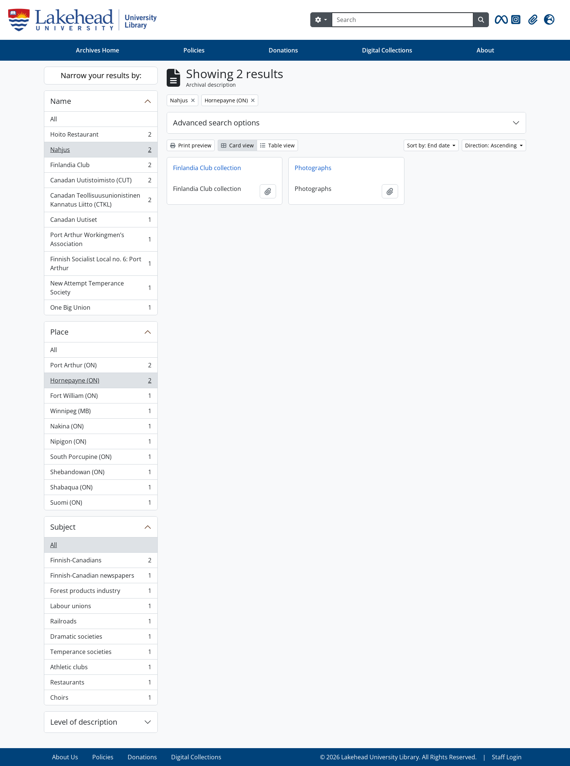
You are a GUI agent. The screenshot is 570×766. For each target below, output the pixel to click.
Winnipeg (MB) (100, 412)
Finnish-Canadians (100, 562)
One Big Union (100, 309)
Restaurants (100, 684)
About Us (65, 757)
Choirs (100, 699)
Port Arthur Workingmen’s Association (100, 239)
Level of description (83, 722)
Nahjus (100, 151)
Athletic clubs (100, 669)
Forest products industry (100, 592)
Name (60, 101)
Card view (237, 145)
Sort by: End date (429, 145)
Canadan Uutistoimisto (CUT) (100, 182)
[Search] (403, 19)
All (53, 119)
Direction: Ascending (491, 145)
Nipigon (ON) (100, 443)
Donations (283, 50)
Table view (277, 145)
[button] (500, 20)
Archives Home (97, 50)
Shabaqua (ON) (100, 489)
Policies (194, 50)
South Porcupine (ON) (100, 458)
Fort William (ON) (100, 397)
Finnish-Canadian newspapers (100, 577)
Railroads (100, 623)
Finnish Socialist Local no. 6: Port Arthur (100, 263)
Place (59, 332)
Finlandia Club (100, 166)
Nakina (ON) (100, 428)
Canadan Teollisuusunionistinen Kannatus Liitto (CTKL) (100, 199)
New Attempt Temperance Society (100, 287)
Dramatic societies (100, 638)
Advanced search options (216, 123)
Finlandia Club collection (207, 168)
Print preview (190, 145)
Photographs (313, 168)
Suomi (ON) (100, 504)
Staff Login (507, 757)
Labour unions (100, 607)
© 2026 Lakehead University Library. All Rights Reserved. (398, 757)
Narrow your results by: (101, 75)
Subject (63, 527)
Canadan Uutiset (100, 221)
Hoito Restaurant (100, 136)
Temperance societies (100, 653)
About (485, 50)
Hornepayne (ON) (100, 382)
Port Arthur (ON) (100, 367)
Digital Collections (387, 50)
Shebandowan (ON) (100, 473)
